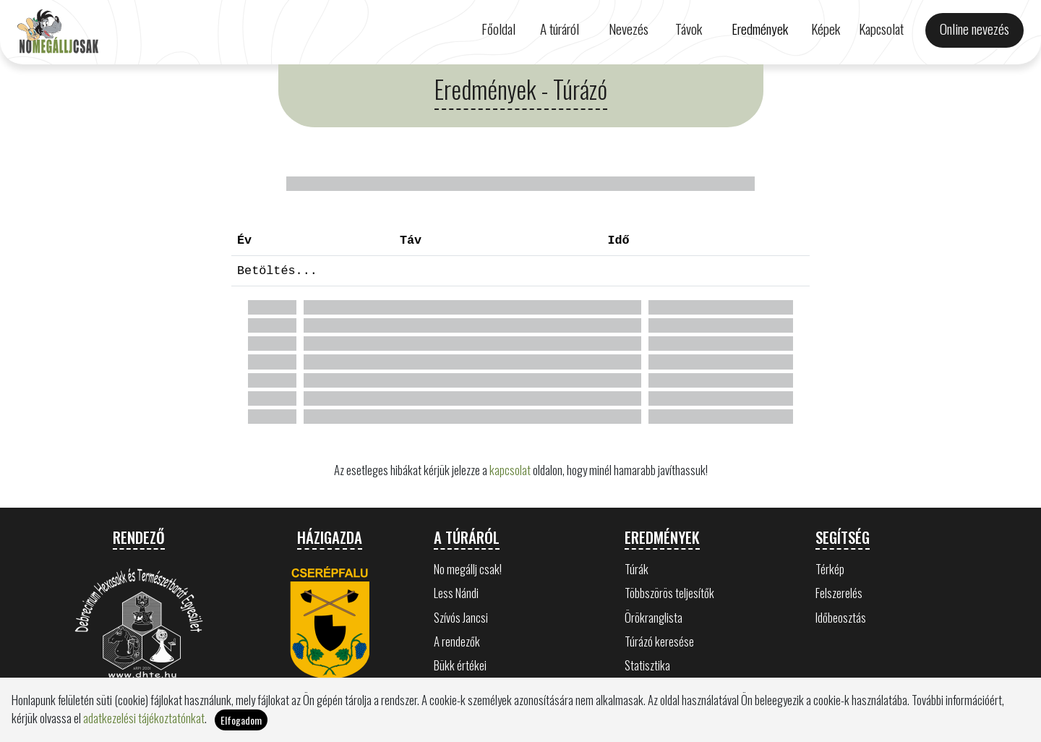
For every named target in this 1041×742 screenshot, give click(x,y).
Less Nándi (456, 593)
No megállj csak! (468, 569)
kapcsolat (510, 470)
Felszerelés (838, 593)
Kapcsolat (881, 28)
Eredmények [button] (760, 28)
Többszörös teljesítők (669, 593)
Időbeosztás (840, 617)
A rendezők (457, 641)
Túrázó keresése (659, 641)
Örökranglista (653, 617)
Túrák (636, 569)
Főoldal (498, 28)
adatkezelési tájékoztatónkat (144, 718)
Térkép (829, 569)
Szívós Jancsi (461, 617)
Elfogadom (241, 720)
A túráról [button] (559, 28)
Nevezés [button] (628, 28)
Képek (825, 28)
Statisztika (647, 665)
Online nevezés (974, 28)
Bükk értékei (460, 665)
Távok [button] (688, 28)
